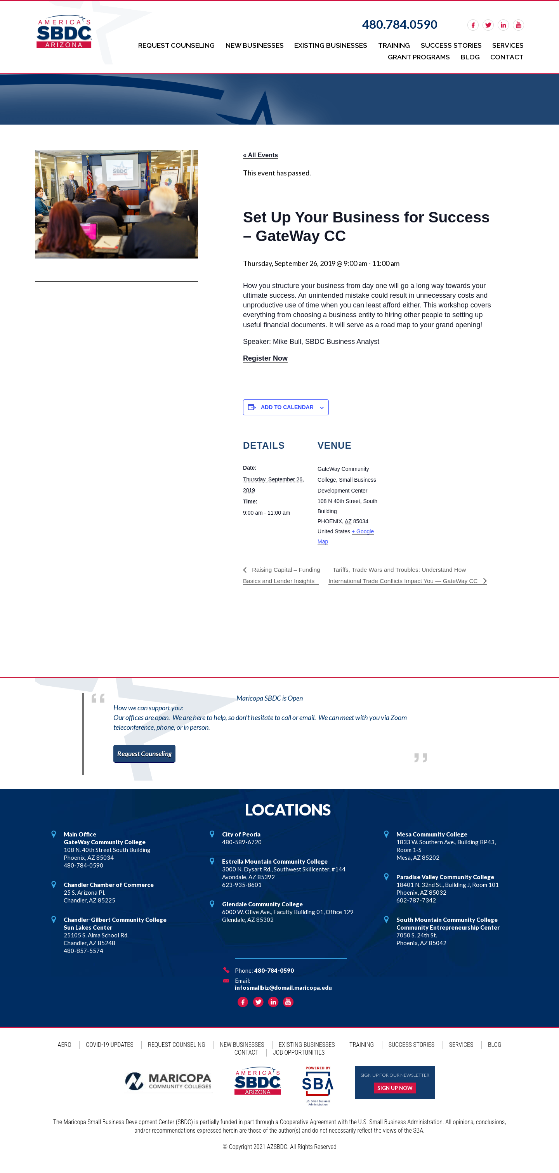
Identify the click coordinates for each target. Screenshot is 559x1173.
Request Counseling (169, 44)
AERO (64, 1053)
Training (391, 44)
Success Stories (449, 44)
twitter (488, 25)
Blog (469, 54)
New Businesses (249, 44)
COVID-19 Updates (109, 1053)
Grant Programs (416, 54)
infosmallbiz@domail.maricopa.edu (283, 996)
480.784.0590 (399, 24)
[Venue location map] (433, 478)
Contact (506, 54)
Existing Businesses (327, 44)
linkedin (503, 25)
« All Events (260, 152)
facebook (473, 25)
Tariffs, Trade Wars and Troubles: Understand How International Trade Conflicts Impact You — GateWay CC (406, 572)
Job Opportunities (299, 1061)
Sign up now (395, 1096)
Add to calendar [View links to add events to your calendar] (287, 404)
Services (507, 44)
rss (518, 25)
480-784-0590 (274, 978)
